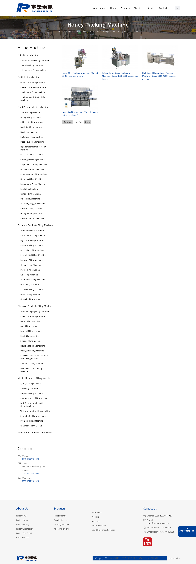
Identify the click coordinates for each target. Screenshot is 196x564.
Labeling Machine (61, 524)
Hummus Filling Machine (31, 179)
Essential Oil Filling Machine (33, 255)
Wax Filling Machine (29, 284)
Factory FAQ (21, 516)
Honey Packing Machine (128, 31)
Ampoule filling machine (31, 393)
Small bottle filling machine (32, 92)
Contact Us (164, 8)
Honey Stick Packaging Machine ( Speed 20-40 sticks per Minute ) (80, 74)
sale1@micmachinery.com (33, 466)
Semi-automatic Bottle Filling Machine (33, 99)
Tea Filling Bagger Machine (32, 203)
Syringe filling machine (30, 383)
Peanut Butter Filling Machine (34, 174)
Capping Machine (61, 520)
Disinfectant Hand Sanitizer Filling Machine (32, 405)
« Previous (67, 122)
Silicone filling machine (31, 341)
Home (113, 8)
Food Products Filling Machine (102, 31)
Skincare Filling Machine (31, 289)
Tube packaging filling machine (34, 311)
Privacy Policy (174, 558)
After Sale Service (99, 525)
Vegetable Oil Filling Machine (33, 164)
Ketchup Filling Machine (31, 208)
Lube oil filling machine (31, 331)
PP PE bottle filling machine (32, 316)
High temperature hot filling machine (33, 148)
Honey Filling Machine (30, 117)
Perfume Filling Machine (31, 245)
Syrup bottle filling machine (33, 416)
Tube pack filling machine (32, 230)
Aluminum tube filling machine (34, 60)
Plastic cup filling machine (32, 142)
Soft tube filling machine (31, 65)
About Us (138, 8)
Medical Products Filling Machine (34, 378)
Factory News (22, 520)
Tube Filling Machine (28, 55)
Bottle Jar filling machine (31, 127)
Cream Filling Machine (30, 265)
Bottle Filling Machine (28, 77)
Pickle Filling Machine (30, 199)
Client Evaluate (22, 537)
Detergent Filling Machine (32, 351)
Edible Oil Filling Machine (32, 122)
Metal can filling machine (31, 137)
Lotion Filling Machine (30, 294)
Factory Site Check (24, 533)
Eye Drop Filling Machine (31, 421)
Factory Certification (24, 529)
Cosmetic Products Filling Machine (35, 225)
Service (151, 8)
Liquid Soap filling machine (32, 346)
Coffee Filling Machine (30, 194)
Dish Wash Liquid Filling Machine (31, 370)
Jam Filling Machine (29, 189)
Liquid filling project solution (103, 530)
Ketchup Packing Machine (32, 218)
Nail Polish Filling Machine (32, 250)
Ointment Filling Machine (32, 426)
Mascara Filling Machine (31, 260)
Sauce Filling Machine (30, 112)
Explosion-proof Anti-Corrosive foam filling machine (34, 357)
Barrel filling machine (30, 321)
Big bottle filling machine (31, 240)
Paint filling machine (29, 336)
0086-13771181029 (30, 474)
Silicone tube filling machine (33, 70)
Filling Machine (82, 31)
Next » (87, 122)
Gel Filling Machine (29, 275)
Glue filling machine (29, 326)
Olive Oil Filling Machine (31, 154)
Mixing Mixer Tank (61, 529)
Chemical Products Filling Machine (35, 306)
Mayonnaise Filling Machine (33, 184)
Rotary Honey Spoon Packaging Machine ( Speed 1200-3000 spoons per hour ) (120, 76)
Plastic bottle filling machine (33, 87)
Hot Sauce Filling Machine (32, 169)
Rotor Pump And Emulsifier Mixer (35, 432)
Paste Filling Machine (30, 270)
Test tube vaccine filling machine (35, 411)
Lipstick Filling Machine (31, 299)
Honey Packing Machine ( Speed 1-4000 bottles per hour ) (80, 113)
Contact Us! (186, 531)
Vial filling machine (29, 388)
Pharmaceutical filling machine (34, 398)
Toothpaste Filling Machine (32, 279)
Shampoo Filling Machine (31, 363)
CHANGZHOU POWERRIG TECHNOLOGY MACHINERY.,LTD (135, 558)
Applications (99, 8)
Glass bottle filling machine (32, 82)
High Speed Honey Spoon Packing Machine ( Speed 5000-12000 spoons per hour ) (159, 76)
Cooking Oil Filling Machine (32, 159)
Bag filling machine (29, 132)
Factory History (22, 524)
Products (125, 8)
